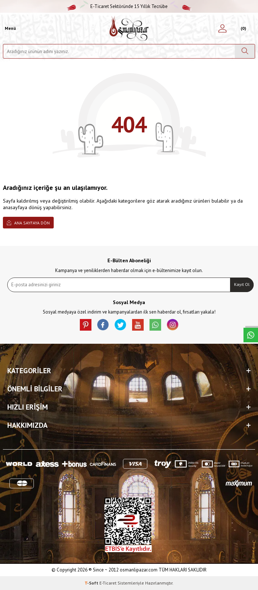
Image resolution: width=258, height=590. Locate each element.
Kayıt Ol (242, 284)
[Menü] (9, 28)
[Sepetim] (242, 28)
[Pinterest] (85, 325)
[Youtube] (138, 325)
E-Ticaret (107, 583)
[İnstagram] (173, 325)
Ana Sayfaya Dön (28, 222)
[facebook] (103, 325)
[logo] (129, 28)
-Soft (92, 583)
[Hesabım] (222, 28)
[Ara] (245, 51)
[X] (120, 325)
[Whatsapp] (155, 325)
